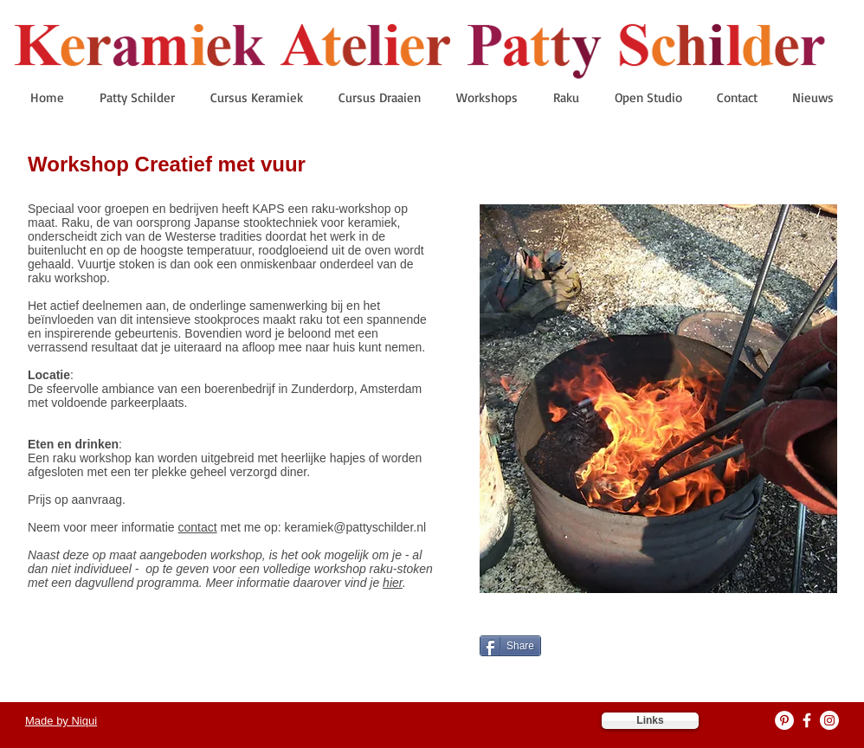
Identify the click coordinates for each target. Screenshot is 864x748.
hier (393, 583)
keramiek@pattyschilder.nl (355, 527)
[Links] (650, 721)
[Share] (510, 645)
